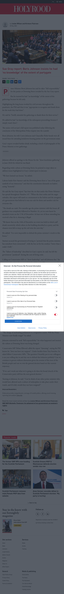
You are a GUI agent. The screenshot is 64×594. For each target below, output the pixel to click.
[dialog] (32, 297)
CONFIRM (18, 321)
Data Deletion (21, 328)
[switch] (55, 295)
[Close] (60, 266)
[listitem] (32, 291)
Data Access (32, 328)
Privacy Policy (42, 328)
